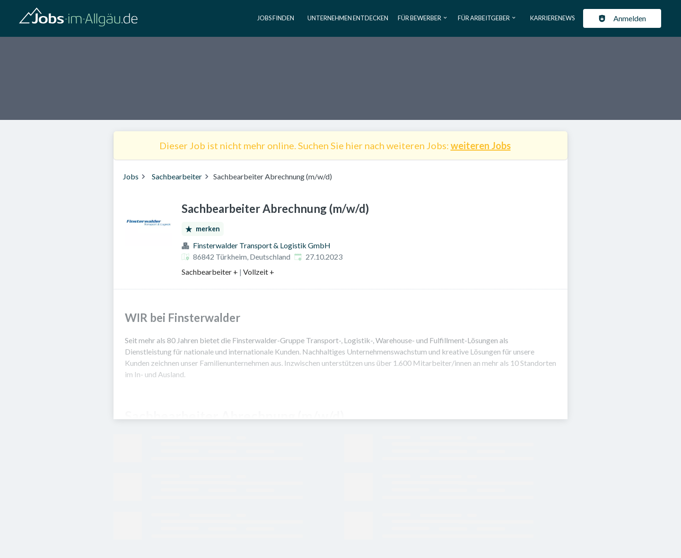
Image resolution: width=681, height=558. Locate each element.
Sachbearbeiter (177, 176)
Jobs (131, 176)
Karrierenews (552, 18)
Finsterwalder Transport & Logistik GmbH (262, 245)
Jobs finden (275, 18)
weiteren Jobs (481, 145)
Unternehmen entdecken (347, 18)
